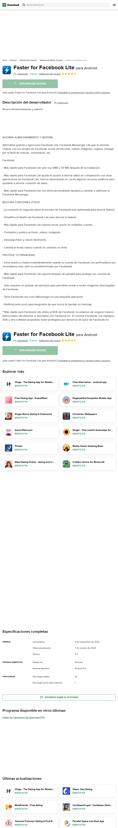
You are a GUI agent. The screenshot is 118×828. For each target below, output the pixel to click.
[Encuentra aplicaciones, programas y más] (66, 4)
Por (21, 74)
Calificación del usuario (58, 73)
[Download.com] (10, 5)
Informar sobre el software (59, 697)
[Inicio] (4, 60)
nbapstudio (62, 103)
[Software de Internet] (28, 60)
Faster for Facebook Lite (55, 67)
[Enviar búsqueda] (24, 4)
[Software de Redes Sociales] (51, 60)
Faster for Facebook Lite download (21, 717)
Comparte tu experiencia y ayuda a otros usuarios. (84, 92)
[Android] (13, 60)
